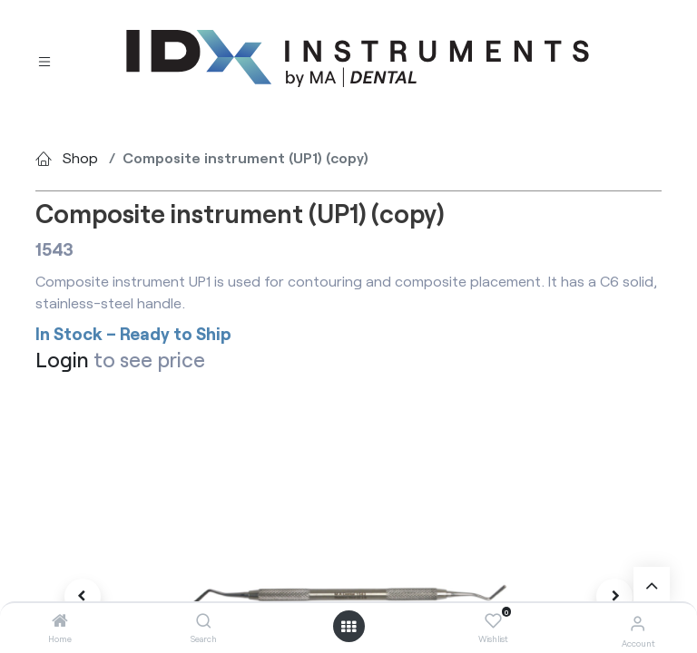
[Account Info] (637, 622)
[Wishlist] (493, 621)
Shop (80, 157)
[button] (82, 597)
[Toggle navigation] (44, 59)
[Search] (203, 620)
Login (62, 359)
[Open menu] (348, 627)
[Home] (60, 620)
